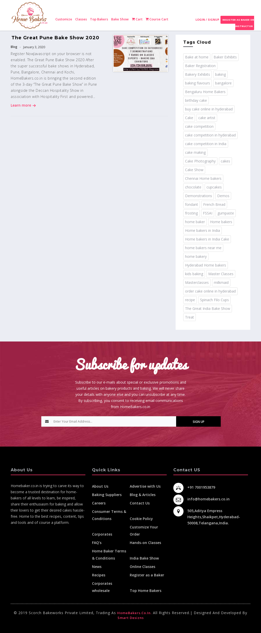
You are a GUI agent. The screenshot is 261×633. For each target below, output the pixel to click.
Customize (63, 19)
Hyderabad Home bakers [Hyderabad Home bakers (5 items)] (205, 265)
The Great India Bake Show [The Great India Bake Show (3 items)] (207, 308)
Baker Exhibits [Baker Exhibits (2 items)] (225, 57)
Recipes (98, 575)
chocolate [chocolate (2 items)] (193, 187)
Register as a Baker (147, 575)
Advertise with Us (145, 486)
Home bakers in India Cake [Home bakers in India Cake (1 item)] (207, 239)
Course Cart (157, 19)
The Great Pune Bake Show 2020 (55, 38)
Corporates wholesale (102, 587)
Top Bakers (99, 19)
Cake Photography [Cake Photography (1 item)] (200, 161)
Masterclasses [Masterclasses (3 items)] (197, 282)
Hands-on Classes (145, 542)
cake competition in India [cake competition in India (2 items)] (205, 143)
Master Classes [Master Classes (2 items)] (220, 273)
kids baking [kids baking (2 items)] (194, 273)
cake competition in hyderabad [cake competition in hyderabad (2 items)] (210, 135)
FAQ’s (96, 542)
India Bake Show (144, 558)
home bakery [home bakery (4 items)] (196, 256)
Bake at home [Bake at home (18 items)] (196, 57)
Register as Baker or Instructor (238, 23)
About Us (100, 486)
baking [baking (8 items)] (220, 74)
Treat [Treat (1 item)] (189, 317)
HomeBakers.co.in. (134, 613)
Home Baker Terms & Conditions (109, 555)
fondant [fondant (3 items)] (191, 204)
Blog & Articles (142, 494)
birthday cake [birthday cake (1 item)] (196, 100)
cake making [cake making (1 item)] (195, 152)
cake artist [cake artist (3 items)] (206, 117)
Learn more (23, 105)
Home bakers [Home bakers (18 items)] (221, 221)
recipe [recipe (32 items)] (190, 299)
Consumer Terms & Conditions (109, 515)
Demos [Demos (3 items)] (223, 195)
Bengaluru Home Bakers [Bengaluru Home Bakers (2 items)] (205, 91)
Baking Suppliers (107, 494)
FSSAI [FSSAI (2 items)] (207, 213)
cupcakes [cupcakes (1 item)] (214, 187)
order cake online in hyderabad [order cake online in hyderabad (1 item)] (210, 291)
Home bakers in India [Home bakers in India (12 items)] (202, 230)
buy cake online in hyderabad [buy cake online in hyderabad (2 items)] (209, 109)
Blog (14, 47)
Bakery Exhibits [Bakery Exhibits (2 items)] (197, 74)
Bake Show (120, 19)
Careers (99, 503)
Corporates (102, 534)
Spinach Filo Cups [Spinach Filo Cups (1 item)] (214, 299)
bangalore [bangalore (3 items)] (223, 83)
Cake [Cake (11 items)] (189, 117)
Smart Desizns (131, 617)
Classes (81, 19)
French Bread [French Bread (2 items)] (214, 204)
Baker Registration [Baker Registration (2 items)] (200, 65)
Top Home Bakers (145, 590)
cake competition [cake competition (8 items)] (199, 126)
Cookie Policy (141, 518)
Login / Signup (207, 19)
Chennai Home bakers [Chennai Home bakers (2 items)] (203, 178)
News (96, 566)
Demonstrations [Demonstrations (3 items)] (198, 195)
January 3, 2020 (33, 47)
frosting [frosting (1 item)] (191, 213)
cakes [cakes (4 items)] (225, 161)
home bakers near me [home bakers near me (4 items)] (203, 247)
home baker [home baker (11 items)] (195, 221)
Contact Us (140, 503)
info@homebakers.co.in (208, 499)
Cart (137, 19)
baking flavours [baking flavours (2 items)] (197, 83)
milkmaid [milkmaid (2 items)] (221, 282)
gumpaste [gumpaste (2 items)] (225, 213)
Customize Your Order (144, 531)
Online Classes (142, 566)
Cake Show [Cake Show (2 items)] (194, 169)
